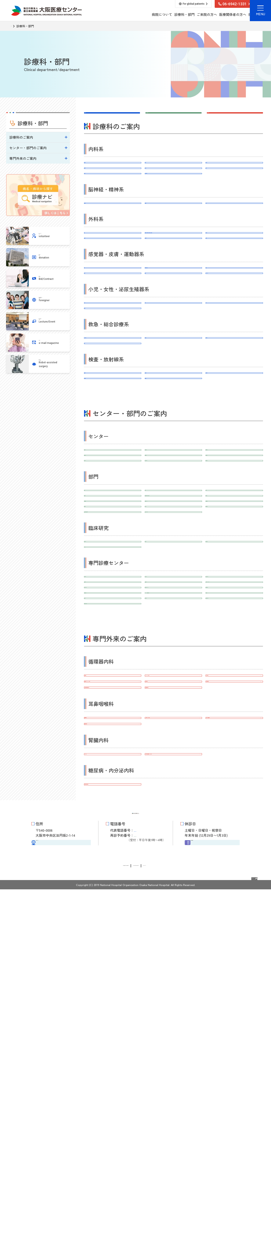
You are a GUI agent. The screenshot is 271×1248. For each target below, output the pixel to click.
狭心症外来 (173, 978)
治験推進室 (173, 757)
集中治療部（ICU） (173, 691)
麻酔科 (112, 460)
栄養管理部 (234, 672)
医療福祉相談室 (234, 691)
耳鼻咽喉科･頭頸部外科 (173, 342)
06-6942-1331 (149, 1185)
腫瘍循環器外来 (173, 992)
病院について (124, 14)
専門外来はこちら (222, 117)
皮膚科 (234, 342)
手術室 (234, 658)
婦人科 (234, 394)
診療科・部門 (147, 14)
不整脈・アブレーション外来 (112, 978)
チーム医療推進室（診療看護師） (112, 719)
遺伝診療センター (234, 620)
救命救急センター (173, 592)
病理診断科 (173, 498)
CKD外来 (112, 1082)
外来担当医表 (212, 1199)
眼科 (112, 342)
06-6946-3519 (149, 1192)
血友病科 (234, 189)
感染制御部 (173, 705)
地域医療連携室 (234, 705)
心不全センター (112, 823)
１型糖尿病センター (112, 856)
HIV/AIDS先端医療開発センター (173, 856)
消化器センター (173, 606)
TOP (14, 26)
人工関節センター (112, 809)
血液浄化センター (173, 870)
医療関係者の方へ (195, 14)
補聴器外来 (112, 1030)
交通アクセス (60, 1199)
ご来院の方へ (169, 14)
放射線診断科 (234, 498)
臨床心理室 (112, 705)
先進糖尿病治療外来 (112, 1121)
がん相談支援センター (173, 620)
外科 (112, 279)
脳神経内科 (112, 241)
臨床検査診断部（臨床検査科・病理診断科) (173, 675)
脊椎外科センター (173, 809)
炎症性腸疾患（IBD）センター (173, 842)
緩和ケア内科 (234, 446)
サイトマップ (183, 1224)
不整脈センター (173, 823)
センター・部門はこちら (166, 117)
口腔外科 (234, 303)
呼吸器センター (234, 606)
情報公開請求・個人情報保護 (98, 1224)
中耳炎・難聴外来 (234, 1030)
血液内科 (112, 203)
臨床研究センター (112, 757)
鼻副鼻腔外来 (112, 1044)
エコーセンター (112, 620)
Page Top (245, 1234)
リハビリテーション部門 (173, 719)
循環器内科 (112, 175)
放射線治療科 (112, 512)
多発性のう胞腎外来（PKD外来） (173, 1082)
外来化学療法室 (112, 691)
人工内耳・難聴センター (112, 842)
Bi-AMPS (112, 771)
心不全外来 (234, 964)
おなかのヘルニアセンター (112, 884)
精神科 (234, 241)
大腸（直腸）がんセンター (234, 870)
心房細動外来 (234, 978)
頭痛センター (234, 856)
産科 (173, 394)
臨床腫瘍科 (173, 512)
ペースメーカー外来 (173, 964)
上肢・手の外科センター (234, 809)
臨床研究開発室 (234, 757)
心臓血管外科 (173, 303)
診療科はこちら (98, 117)
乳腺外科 (112, 303)
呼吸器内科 (234, 175)
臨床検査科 (112, 498)
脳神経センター (112, 606)
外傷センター (112, 870)
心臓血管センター (234, 592)
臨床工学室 (112, 672)
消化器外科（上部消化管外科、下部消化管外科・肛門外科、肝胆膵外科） (173, 285)
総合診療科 (173, 446)
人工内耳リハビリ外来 (173, 1030)
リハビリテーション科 (234, 356)
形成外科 (112, 356)
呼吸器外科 (234, 279)
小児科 (112, 394)
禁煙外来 (112, 964)
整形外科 (173, 356)
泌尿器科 (112, 408)
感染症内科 (173, 189)
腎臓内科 (173, 175)
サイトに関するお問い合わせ (146, 1224)
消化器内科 (112, 189)
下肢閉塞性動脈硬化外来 (112, 992)
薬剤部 (173, 658)
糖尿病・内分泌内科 (173, 203)
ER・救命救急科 (112, 446)
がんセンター (112, 592)
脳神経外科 (173, 241)
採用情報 (217, 14)
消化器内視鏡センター (234, 842)
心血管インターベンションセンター (234, 826)
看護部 (112, 658)
